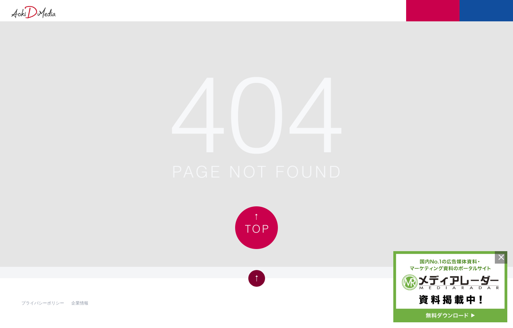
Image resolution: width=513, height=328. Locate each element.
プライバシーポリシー (42, 303)
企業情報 (79, 303)
